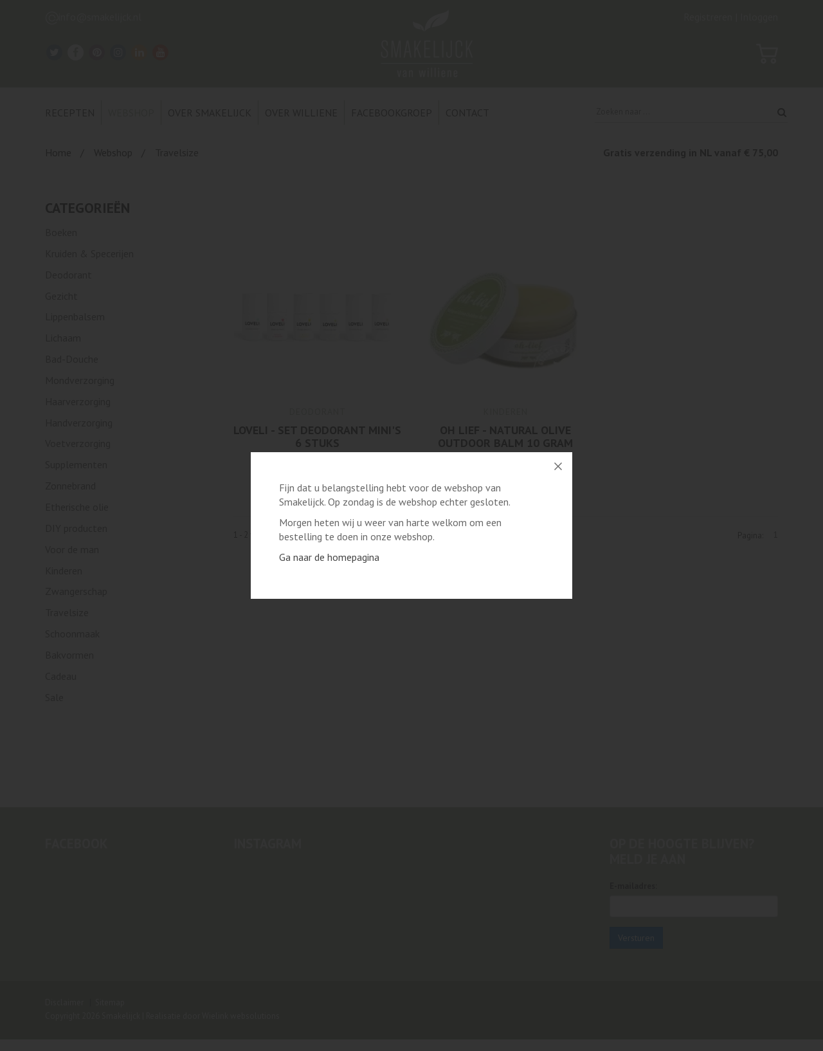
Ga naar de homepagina (329, 557)
